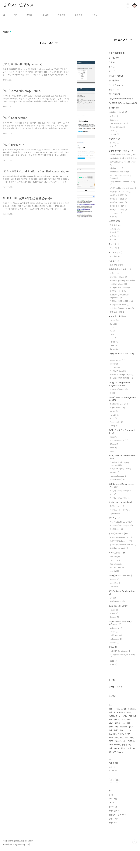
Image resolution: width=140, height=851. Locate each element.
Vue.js (113, 436)
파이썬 (127, 734)
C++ (112, 331)
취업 (112, 71)
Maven (114, 609)
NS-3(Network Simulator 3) (122, 154)
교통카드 (114, 236)
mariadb (123, 726)
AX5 (112, 451)
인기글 (119, 687)
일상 (112, 62)
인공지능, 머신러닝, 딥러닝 (121, 301)
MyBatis (114, 472)
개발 (110, 708)
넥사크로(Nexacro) (119, 440)
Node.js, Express (118, 476)
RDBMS (118, 741)
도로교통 (115, 228)
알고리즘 (114, 142)
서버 (124, 741)
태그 (16, 15)
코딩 (130, 744)
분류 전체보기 (117, 52)
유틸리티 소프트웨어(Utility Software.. (120, 623)
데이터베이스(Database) (120, 287)
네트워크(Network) (118, 284)
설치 (123, 723)
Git (113, 597)
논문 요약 (114, 89)
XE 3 (113, 494)
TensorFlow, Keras (119, 123)
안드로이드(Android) (119, 389)
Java (113, 324)
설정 (115, 719)
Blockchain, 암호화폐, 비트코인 (123, 158)
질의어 (123, 748)
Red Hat (115, 556)
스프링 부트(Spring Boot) (121, 468)
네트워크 (124, 716)
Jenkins (114, 617)
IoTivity (114, 363)
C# (112, 334)
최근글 (111, 687)
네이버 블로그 (114, 810)
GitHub (111, 802)
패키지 (117, 723)
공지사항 (114, 57)
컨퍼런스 (114, 107)
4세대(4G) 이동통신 (118, 202)
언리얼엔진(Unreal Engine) (121, 525)
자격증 (113, 647)
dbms (129, 712)
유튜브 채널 (113, 798)
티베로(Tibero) (117, 407)
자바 (128, 723)
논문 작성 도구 (116, 85)
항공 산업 (114, 244)
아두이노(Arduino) (118, 371)
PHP (113, 338)
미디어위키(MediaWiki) (120, 497)
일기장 (111, 794)
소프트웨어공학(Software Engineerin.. (120, 296)
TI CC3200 (115, 367)
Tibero (120, 751)
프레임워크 (121, 712)
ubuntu (128, 730)
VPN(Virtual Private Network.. (123, 188)
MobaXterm (116, 628)
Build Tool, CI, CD (118, 605)
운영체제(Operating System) (122, 280)
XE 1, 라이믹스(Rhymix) (120, 490)
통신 (117, 716)
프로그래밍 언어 (117, 316)
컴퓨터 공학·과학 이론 (120, 269)
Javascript (115, 349)
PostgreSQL (117, 422)
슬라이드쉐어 (113, 818)
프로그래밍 (129, 737)
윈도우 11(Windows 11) (121, 541)
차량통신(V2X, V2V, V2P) (120, 191)
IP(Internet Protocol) (119, 171)
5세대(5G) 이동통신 (118, 206)
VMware (114, 579)
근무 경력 (61, 15)
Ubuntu (114, 571)
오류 (114, 751)
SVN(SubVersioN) (118, 601)
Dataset (114, 119)
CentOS (115, 560)
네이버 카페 (113, 822)
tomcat (116, 748)
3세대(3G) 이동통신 (118, 198)
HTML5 (114, 341)
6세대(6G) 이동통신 (118, 209)
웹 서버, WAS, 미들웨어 (120, 502)
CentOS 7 (112, 734)
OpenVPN (115, 513)
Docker (114, 586)
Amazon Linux (117, 567)
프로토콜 (131, 741)
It (119, 719)
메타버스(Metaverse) (119, 304)
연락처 (94, 15)
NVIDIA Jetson (117, 360)
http (117, 726)
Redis (113, 418)
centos (116, 708)
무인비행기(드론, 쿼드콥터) (121, 378)
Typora (114, 631)
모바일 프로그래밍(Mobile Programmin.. (119, 384)
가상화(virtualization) (120, 575)
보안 (129, 748)
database (131, 708)
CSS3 (113, 345)
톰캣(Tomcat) (117, 506)
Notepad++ (116, 639)
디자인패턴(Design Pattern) (122, 308)
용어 (121, 730)
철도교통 (114, 232)
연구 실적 (44, 15)
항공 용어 (115, 248)
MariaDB (115, 414)
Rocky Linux (116, 563)
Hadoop (114, 134)
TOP (134, 842)
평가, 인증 (114, 94)
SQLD (113, 661)
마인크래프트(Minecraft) (121, 521)
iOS (112, 393)
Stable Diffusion (117, 127)
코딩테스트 (115, 138)
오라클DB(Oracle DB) (120, 404)
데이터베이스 (113, 730)
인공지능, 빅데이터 (118, 112)
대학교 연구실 (116, 75)
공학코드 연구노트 (18, 5)
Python (114, 320)
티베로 (129, 719)
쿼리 (110, 748)
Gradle (114, 613)
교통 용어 (115, 225)
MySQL (114, 411)
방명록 (29, 15)
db (134, 748)
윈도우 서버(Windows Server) (123, 544)
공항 (113, 239)
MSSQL (114, 425)
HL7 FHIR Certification (120, 651)
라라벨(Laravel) (117, 479)
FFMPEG (114, 642)
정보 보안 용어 (116, 264)
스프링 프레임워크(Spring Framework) (119, 463)
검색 (128, 5)
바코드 (113, 216)
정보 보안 (114, 260)
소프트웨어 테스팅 (118, 291)
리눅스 (111, 723)
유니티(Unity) (116, 529)
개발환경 (132, 716)
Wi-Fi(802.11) (116, 168)
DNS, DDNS (116, 213)
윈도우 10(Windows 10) (121, 537)
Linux (111, 744)
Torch (113, 130)
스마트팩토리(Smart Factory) (123, 103)
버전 (110, 712)
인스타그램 (111, 780)
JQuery (114, 444)
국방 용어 (115, 256)
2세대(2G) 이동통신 (118, 195)
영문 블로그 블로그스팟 (117, 814)
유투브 (117, 780)
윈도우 (131, 726)
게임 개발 (114, 517)
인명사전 (114, 80)
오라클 (123, 708)
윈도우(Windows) (118, 533)
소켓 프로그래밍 (117, 311)
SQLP (113, 664)
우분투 (111, 741)
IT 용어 (114, 273)
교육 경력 (78, 15)
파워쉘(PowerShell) (119, 548)
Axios (113, 447)
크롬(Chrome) (116, 635)
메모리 (111, 726)
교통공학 (114, 221)
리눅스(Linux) (117, 552)
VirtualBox (115, 583)
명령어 (124, 744)
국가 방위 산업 (116, 252)
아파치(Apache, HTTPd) (120, 509)
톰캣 (110, 719)
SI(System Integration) (121, 98)
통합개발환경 (113, 737)
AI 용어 (114, 116)
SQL (113, 146)
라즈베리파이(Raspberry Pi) (122, 374)
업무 (112, 66)
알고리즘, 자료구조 (118, 276)
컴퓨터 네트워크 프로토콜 (121, 150)
